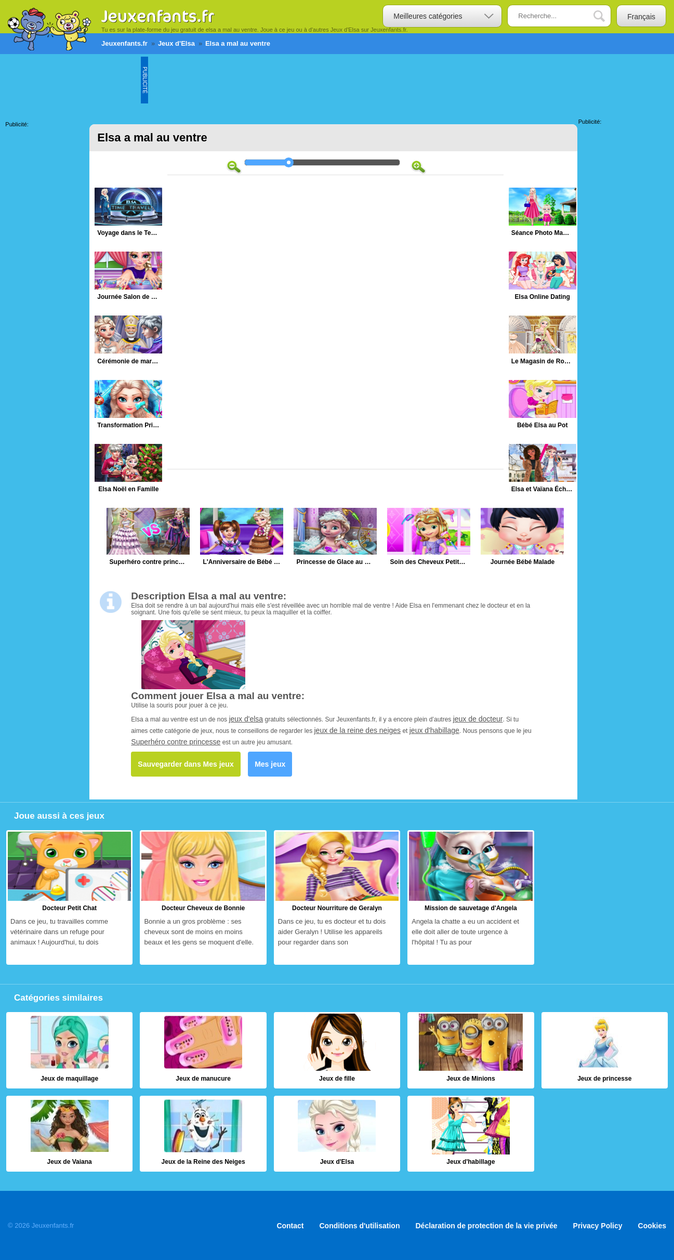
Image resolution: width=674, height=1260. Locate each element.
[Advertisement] (337, 80)
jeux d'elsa (246, 719)
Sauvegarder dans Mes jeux (185, 764)
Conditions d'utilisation (360, 1225)
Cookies (652, 1225)
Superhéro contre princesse (175, 742)
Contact (289, 1225)
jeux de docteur (478, 719)
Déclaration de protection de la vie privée (486, 1225)
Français (641, 16)
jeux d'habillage (434, 730)
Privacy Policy (598, 1225)
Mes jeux (270, 764)
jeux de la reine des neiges (357, 730)
